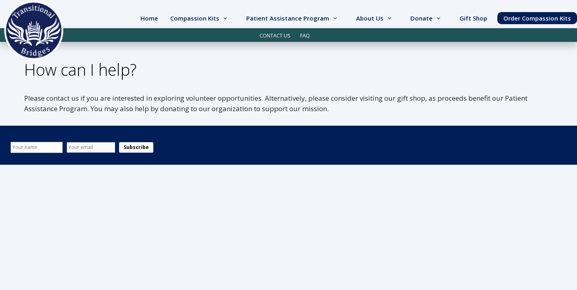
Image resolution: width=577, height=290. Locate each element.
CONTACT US (275, 35)
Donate (431, 18)
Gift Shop (473, 18)
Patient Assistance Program (298, 18)
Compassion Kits (205, 18)
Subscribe (136, 147)
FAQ (305, 35)
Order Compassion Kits (537, 18)
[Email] (91, 147)
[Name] (36, 147)
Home (149, 18)
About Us (380, 18)
